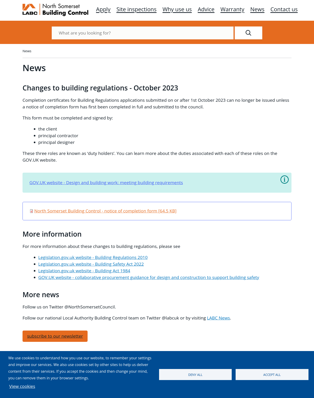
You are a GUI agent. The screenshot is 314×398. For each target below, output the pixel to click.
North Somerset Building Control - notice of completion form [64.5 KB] (105, 211)
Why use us (177, 9)
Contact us (284, 9)
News (257, 9)
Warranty (232, 9)
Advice (206, 9)
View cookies (22, 386)
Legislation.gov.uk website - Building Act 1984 (84, 271)
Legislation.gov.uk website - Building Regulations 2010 (93, 257)
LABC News (218, 318)
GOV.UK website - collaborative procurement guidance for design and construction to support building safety (148, 277)
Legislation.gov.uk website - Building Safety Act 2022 (91, 264)
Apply (103, 9)
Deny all (195, 374)
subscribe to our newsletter (55, 336)
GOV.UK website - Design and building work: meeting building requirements (106, 183)
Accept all (272, 374)
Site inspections (136, 9)
